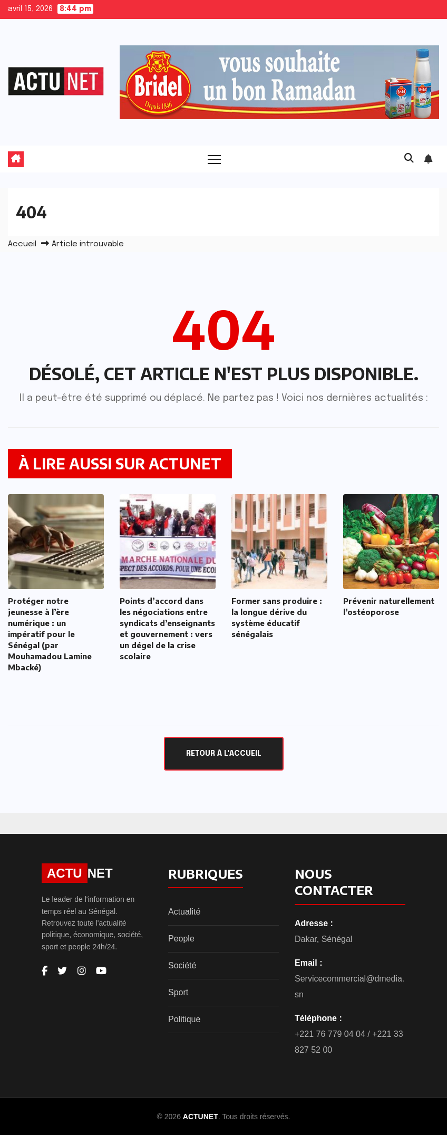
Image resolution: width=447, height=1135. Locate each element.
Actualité (184, 911)
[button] (409, 158)
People (181, 938)
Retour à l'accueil (223, 753)
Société (182, 965)
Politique (184, 1019)
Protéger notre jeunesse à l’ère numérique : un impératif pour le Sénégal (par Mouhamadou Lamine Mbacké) (50, 634)
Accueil (22, 244)
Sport (178, 992)
